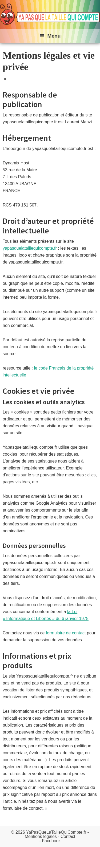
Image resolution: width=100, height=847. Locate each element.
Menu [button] (54, 36)
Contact (68, 836)
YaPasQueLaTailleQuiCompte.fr (56, 832)
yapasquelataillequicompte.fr (30, 248)
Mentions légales (41, 836)
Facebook (51, 840)
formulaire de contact (66, 633)
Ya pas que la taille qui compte (50, 14)
